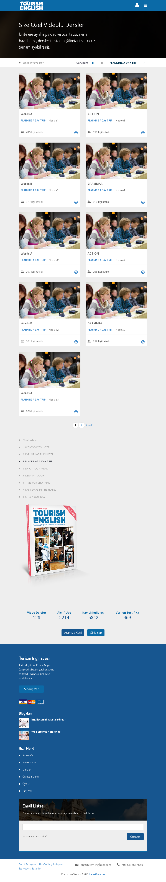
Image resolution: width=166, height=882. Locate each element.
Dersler (26, 769)
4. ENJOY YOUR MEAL (35, 468)
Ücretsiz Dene (30, 776)
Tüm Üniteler (29, 440)
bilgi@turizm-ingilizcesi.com (96, 864)
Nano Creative (97, 874)
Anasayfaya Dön (31, 62)
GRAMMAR (95, 184)
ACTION (93, 114)
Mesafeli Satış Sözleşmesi (51, 864)
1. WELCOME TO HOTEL (36, 447)
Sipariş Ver (31, 689)
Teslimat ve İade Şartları (30, 868)
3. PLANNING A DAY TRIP (37, 461)
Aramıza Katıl (73, 633)
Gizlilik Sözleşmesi (28, 864)
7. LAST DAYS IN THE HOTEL (39, 489)
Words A (26, 114)
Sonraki (89, 425)
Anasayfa (27, 755)
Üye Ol (26, 784)
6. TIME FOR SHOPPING (36, 482)
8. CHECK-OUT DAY (33, 496)
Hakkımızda (29, 762)
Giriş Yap (96, 633)
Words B (26, 184)
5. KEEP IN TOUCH (33, 475)
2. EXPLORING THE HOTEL (37, 454)
